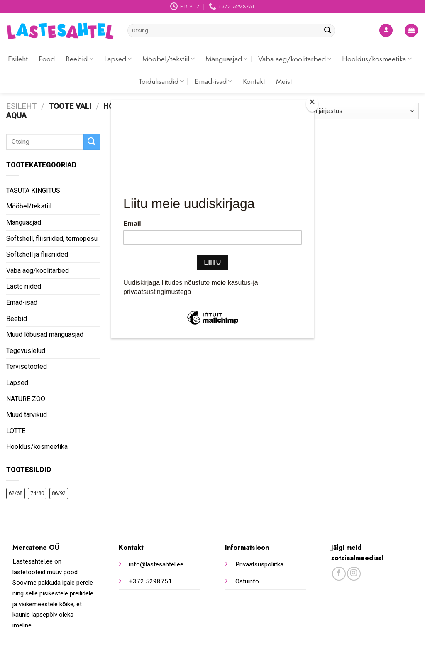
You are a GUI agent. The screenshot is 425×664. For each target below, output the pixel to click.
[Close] (312, 104)
